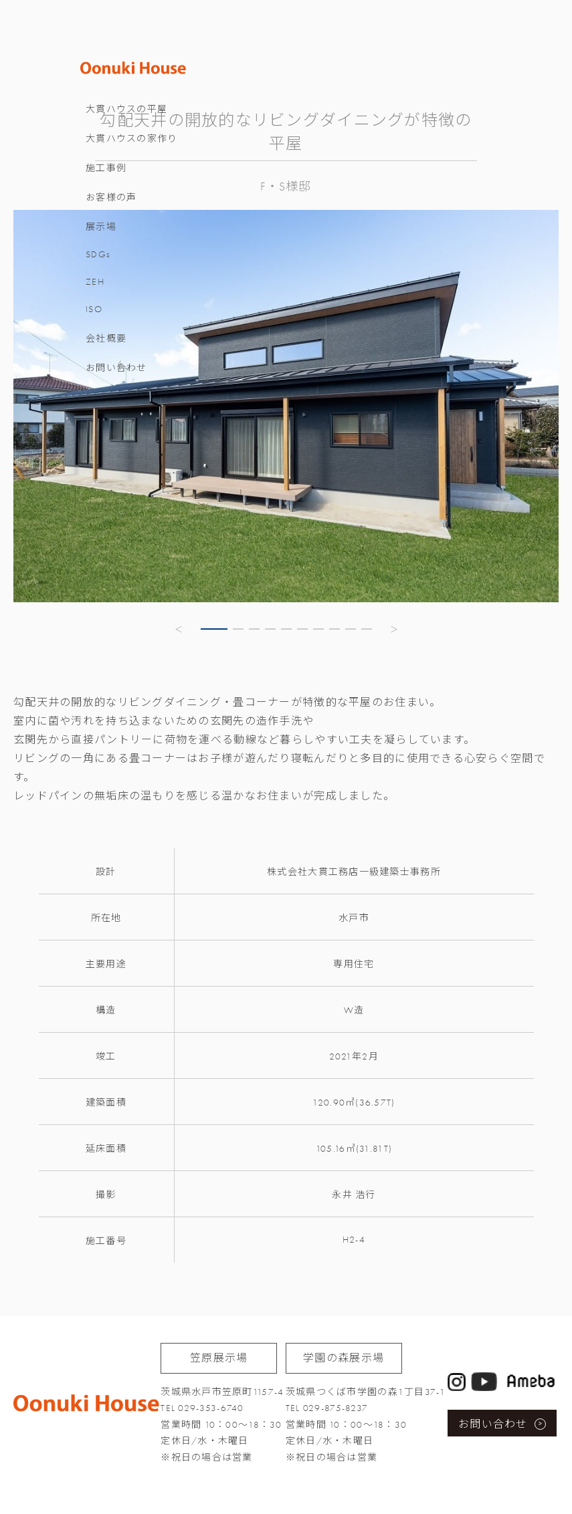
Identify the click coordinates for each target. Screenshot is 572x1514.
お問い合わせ (116, 368)
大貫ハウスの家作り (132, 138)
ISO (94, 309)
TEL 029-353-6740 (202, 1408)
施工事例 (106, 168)
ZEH (95, 281)
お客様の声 (111, 197)
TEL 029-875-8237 (327, 1408)
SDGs (98, 254)
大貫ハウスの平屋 (126, 109)
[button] (179, 629)
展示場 (101, 227)
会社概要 (106, 338)
